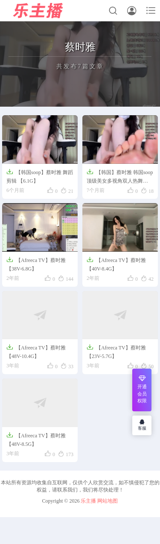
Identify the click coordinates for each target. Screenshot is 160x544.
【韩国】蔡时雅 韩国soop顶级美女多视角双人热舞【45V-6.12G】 (120, 177)
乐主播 (88, 501)
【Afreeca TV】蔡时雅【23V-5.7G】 (116, 351)
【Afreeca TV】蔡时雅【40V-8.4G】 (116, 264)
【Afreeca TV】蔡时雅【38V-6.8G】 (36, 264)
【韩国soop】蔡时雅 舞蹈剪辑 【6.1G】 (39, 176)
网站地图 (107, 501)
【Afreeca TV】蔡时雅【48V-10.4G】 (36, 351)
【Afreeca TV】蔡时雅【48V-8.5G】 (36, 439)
